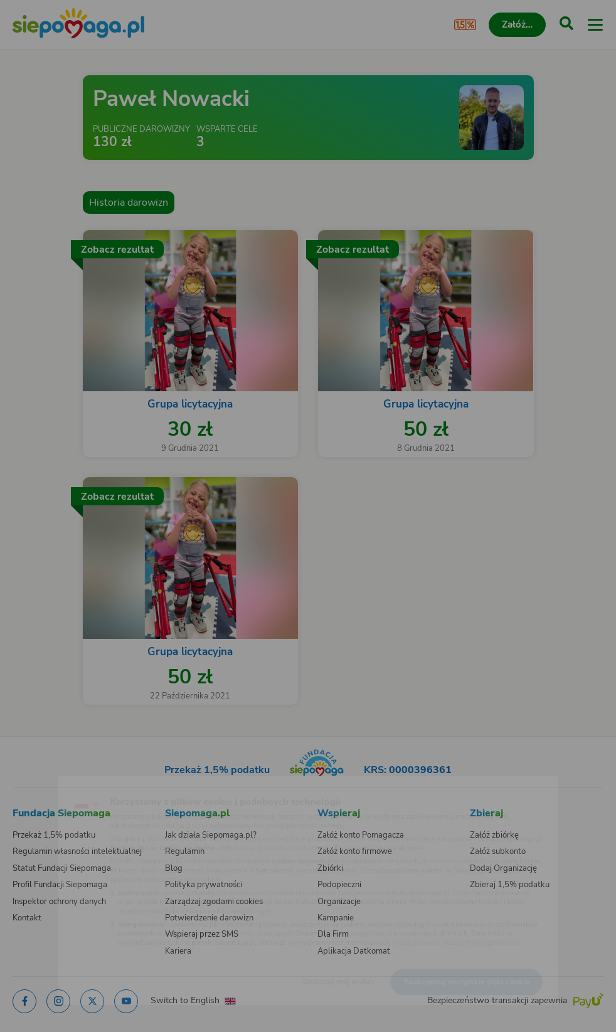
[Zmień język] (35, 784)
